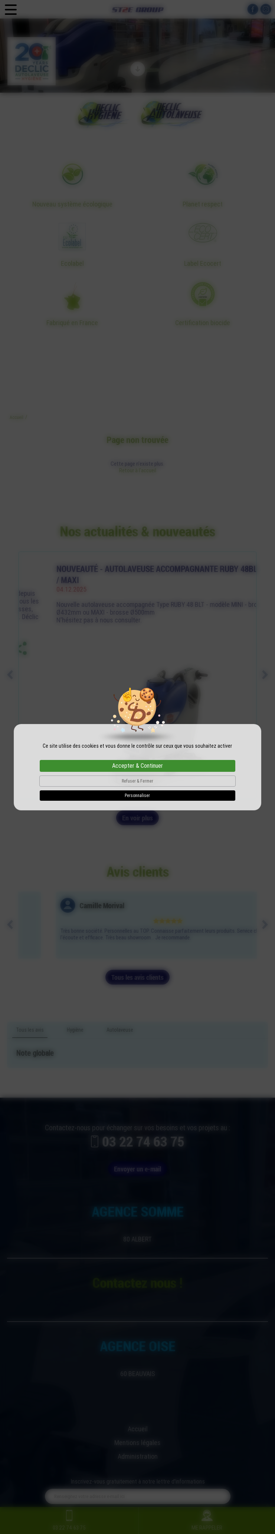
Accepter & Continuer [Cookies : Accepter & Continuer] (137, 765)
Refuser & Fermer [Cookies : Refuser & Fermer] (137, 781)
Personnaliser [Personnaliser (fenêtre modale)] (137, 795)
